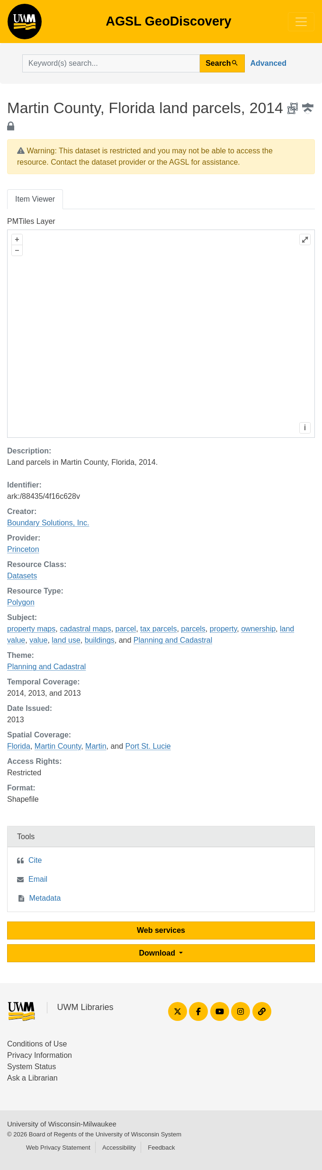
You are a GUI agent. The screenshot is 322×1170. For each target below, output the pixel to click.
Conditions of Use (37, 1044)
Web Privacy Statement (58, 1147)
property (223, 629)
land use (66, 640)
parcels (193, 629)
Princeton (23, 549)
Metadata (45, 898)
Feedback (161, 1147)
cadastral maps (85, 629)
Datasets (22, 576)
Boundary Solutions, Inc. (48, 523)
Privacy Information (39, 1055)
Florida (18, 746)
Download (158, 953)
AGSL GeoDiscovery (24, 24)
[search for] (111, 63)
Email (37, 879)
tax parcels (158, 629)
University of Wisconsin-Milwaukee (61, 1124)
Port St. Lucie (148, 746)
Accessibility (119, 1147)
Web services (161, 930)
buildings (100, 640)
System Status (31, 1067)
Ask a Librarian (32, 1078)
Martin (95, 746)
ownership (258, 629)
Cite (35, 860)
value (38, 640)
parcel (126, 629)
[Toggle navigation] (301, 21)
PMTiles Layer (31, 221)
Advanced (268, 63)
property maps (31, 629)
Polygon (21, 602)
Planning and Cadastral (173, 640)
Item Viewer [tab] (35, 199)
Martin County (58, 746)
